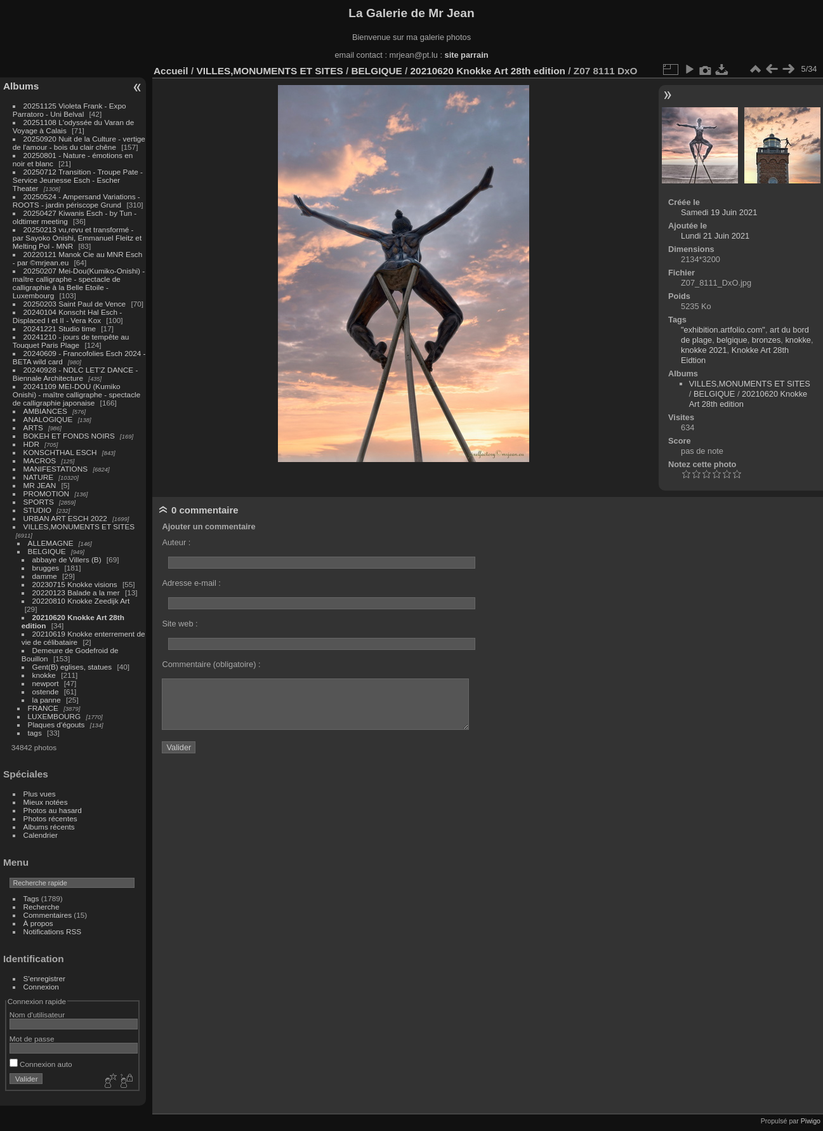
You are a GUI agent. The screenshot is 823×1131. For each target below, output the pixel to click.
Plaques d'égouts (56, 724)
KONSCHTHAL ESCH (60, 452)
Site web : (179, 623)
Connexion (41, 986)
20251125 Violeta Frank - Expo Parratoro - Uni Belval (69, 110)
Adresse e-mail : (191, 583)
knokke (44, 675)
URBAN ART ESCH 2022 (65, 518)
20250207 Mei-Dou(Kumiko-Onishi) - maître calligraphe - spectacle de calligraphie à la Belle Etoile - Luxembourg (79, 283)
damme (44, 576)
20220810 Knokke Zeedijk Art (81, 601)
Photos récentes (50, 818)
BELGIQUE (47, 551)
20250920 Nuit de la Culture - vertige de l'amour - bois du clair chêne (79, 143)
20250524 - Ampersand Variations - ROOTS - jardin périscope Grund (76, 200)
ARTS (33, 427)
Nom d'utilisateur (37, 1014)
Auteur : (176, 542)
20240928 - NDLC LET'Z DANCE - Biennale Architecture (75, 374)
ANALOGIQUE (48, 419)
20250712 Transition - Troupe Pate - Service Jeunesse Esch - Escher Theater (78, 180)
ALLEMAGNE (51, 543)
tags (35, 733)
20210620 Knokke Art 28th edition (488, 70)
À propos (38, 923)
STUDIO (37, 510)
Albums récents (49, 827)
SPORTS (38, 502)
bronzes (766, 340)
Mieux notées (45, 802)
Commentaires (47, 915)
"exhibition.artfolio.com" (723, 329)
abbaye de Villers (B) (67, 559)
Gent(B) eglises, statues (72, 667)
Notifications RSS (52, 931)
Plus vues (39, 794)
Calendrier (40, 835)
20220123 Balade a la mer (76, 592)
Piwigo (810, 1121)
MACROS (39, 460)
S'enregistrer (44, 978)
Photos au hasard (52, 810)
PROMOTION (46, 493)
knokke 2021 (704, 350)
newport (45, 683)
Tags (31, 898)
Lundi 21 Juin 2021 (715, 236)
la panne (46, 700)
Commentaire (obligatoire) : (211, 664)
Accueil (171, 70)
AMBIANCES (45, 411)
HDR (31, 444)
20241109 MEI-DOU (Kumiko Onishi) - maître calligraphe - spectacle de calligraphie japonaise (76, 394)
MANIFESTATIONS (55, 469)
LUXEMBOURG (54, 716)
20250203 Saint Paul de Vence (74, 304)
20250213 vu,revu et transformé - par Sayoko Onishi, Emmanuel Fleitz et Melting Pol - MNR (77, 237)
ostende (45, 691)
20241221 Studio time (60, 328)
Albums (21, 86)
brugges (46, 568)
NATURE (38, 477)
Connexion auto (41, 1064)
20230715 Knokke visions (74, 584)
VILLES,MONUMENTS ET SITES (79, 526)
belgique (731, 340)
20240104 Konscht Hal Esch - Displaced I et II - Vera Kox (67, 316)
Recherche (41, 907)
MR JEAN (39, 485)
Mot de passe (32, 1039)
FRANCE (43, 708)
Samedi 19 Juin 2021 (719, 212)
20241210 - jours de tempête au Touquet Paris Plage (71, 341)
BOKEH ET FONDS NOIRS (69, 436)
